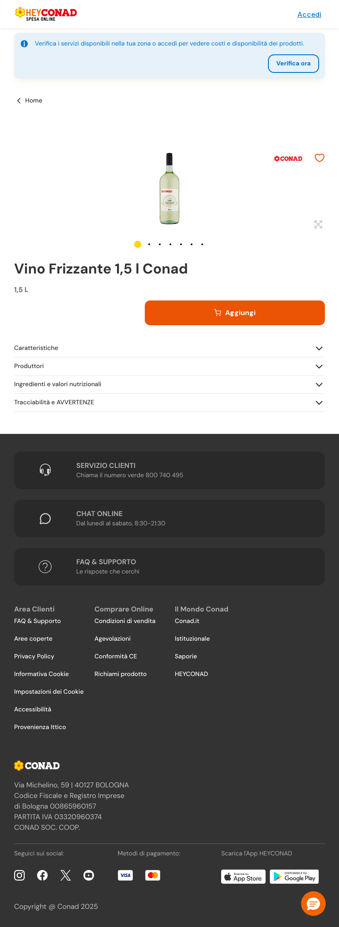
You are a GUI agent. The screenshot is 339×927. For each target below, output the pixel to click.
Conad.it (187, 621)
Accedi (309, 14)
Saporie (186, 657)
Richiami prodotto (120, 674)
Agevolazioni (112, 639)
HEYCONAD (191, 674)
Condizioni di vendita (124, 621)
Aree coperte (33, 639)
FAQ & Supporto (37, 621)
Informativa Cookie (41, 674)
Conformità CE (115, 657)
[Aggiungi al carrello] (235, 312)
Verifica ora (293, 64)
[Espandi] (317, 225)
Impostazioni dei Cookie (49, 692)
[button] (137, 244)
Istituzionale (192, 639)
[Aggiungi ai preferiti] (319, 159)
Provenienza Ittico (40, 727)
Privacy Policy (34, 657)
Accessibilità (32, 710)
